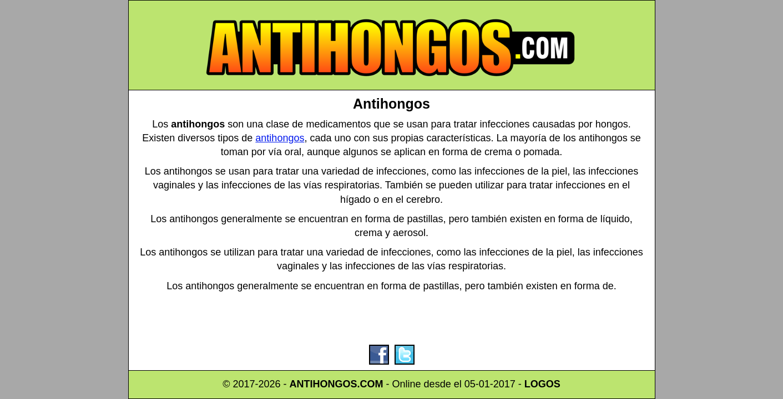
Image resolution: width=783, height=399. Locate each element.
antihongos (279, 138)
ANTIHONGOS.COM (336, 384)
